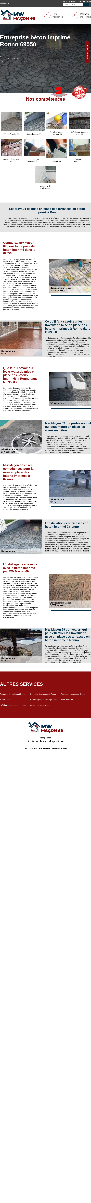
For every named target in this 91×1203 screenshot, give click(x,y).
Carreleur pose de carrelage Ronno (44, 700)
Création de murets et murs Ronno (13, 705)
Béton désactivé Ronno (70, 700)
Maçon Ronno (5, 700)
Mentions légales (59, 748)
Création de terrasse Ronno (41, 705)
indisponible (58, 17)
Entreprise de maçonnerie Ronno (43, 694)
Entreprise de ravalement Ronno (12, 694)
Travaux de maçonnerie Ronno (73, 694)
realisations (14, 58)
